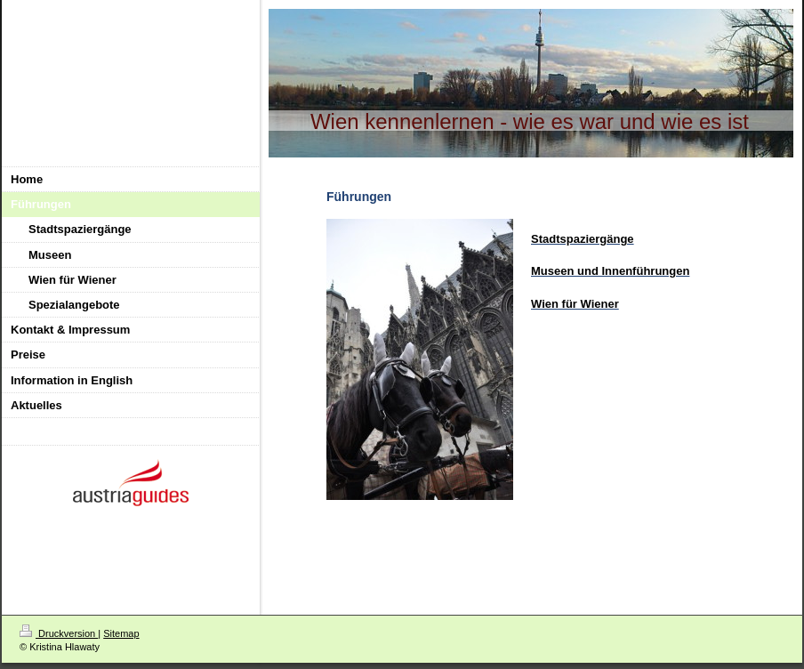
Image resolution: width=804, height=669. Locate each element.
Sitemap (121, 633)
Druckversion (59, 633)
